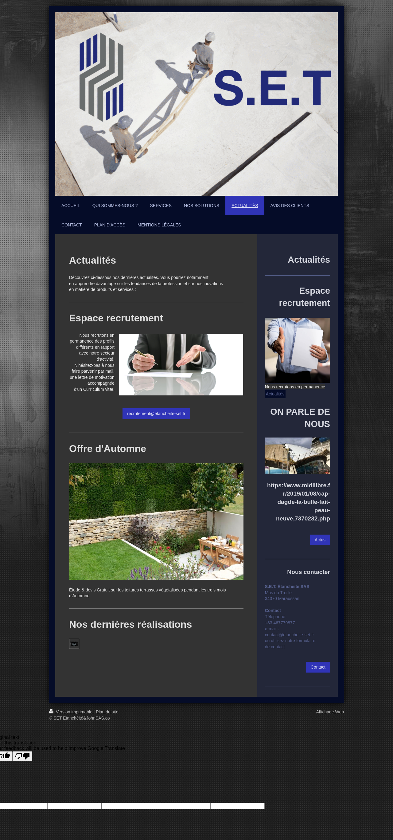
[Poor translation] (22, 756)
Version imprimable (71, 711)
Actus (320, 539)
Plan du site (107, 711)
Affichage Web (330, 711)
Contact (318, 667)
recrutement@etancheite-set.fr (156, 413)
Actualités (275, 393)
